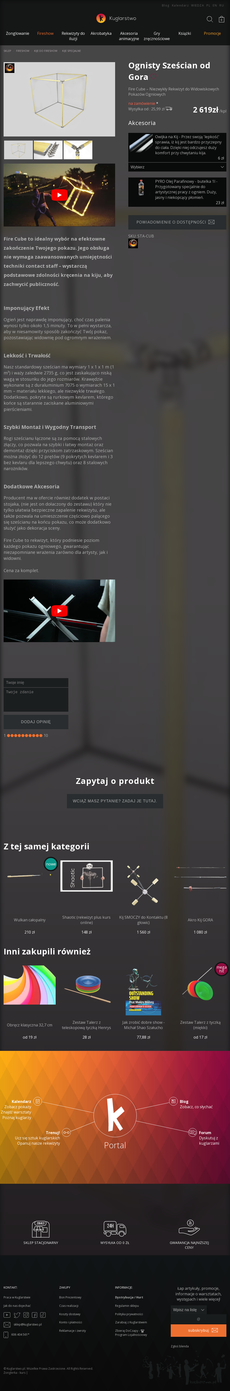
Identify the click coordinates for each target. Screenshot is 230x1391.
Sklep (7, 51)
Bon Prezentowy (70, 1297)
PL (208, 5)
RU (221, 5)
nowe (51, 864)
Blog (166, 5)
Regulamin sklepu (127, 1306)
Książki (184, 33)
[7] (30, 735)
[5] (23, 735)
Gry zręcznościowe (157, 36)
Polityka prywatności (129, 1314)
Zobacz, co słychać (196, 1104)
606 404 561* (16, 1334)
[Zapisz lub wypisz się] (189, 1309)
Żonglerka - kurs (14, 1373)
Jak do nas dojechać (17, 1306)
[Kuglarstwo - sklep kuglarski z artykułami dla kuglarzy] (116, 21)
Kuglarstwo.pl (16, 1369)
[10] (41, 735)
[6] (26, 735)
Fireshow (22, 51)
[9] (37, 735)
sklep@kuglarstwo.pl (23, 1324)
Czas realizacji (68, 1306)
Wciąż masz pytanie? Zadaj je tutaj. (115, 801)
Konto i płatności (70, 1322)
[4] (19, 735)
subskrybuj (198, 1330)
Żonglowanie (17, 33)
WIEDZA (197, 5)
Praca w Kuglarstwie (17, 1297)
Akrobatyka (101, 33)
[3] (16, 735)
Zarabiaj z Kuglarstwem (131, 1322)
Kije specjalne (71, 51)
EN (215, 5)
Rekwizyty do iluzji (73, 36)
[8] (33, 735)
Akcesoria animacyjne (129, 36)
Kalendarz (180, 5)
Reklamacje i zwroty (72, 1331)
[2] (12, 735)
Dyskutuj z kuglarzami (214, 1138)
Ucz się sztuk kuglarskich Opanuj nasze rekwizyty (37, 1138)
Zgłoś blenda (180, 1346)
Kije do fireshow (45, 51)
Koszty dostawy (69, 1314)
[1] (8, 735)
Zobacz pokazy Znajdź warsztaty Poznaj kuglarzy (16, 1109)
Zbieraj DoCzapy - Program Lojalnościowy (131, 1333)
